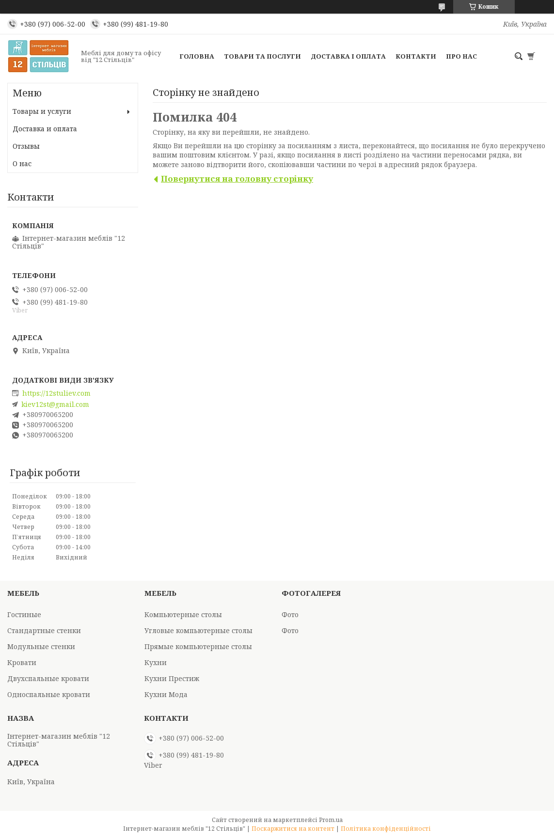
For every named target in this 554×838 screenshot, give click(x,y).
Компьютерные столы (183, 614)
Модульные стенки (41, 646)
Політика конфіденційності (386, 828)
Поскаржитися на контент (293, 828)
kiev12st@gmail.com (55, 404)
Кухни (155, 662)
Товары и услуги (42, 111)
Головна (196, 56)
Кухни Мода (166, 694)
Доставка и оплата (45, 128)
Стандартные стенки (44, 630)
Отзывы (26, 146)
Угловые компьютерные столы (198, 630)
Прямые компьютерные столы (198, 646)
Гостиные (24, 614)
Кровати (21, 662)
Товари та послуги (262, 56)
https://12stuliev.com (56, 393)
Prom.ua (331, 820)
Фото (290, 614)
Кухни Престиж (171, 678)
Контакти (416, 56)
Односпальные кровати (48, 694)
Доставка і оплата (348, 56)
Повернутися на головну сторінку (237, 178)
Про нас (461, 56)
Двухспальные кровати (48, 678)
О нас (22, 163)
